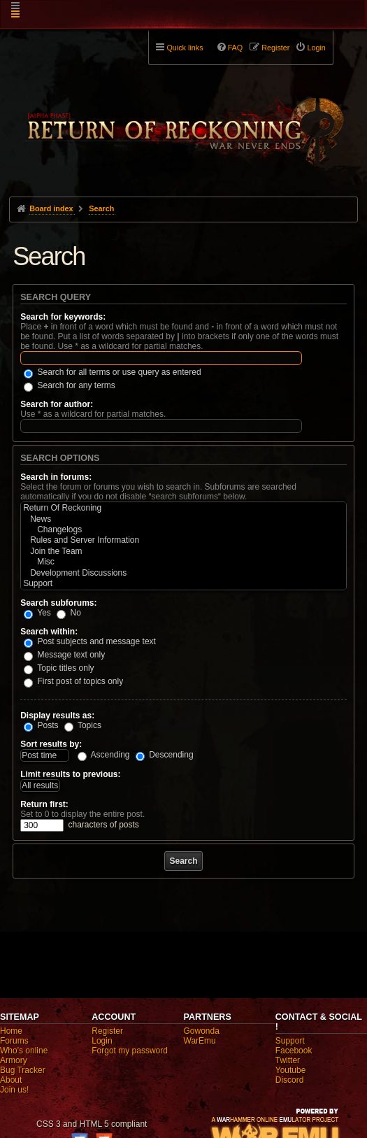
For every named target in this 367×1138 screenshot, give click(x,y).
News (183, 519)
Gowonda (202, 1031)
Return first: (44, 804)
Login (102, 1041)
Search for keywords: (63, 317)
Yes (37, 613)
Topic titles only (59, 668)
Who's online (24, 1050)
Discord (289, 1080)
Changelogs (183, 530)
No (69, 613)
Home (11, 1031)
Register (107, 1031)
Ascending (104, 755)
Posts (41, 725)
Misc (183, 562)
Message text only (64, 655)
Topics (82, 725)
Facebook (293, 1050)
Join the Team (183, 551)
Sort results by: (51, 744)
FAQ (235, 47)
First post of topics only (73, 681)
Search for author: (56, 404)
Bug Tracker (22, 1070)
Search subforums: (58, 603)
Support (183, 583)
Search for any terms (69, 385)
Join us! (14, 1090)
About (11, 1080)
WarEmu (200, 1041)
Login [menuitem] (316, 47)
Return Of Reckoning (183, 508)
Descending (165, 755)
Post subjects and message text (90, 641)
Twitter (287, 1060)
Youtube (290, 1070)
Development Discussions (183, 573)
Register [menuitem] (275, 47)
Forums (14, 1041)
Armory (13, 1060)
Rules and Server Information (183, 540)
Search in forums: (56, 477)
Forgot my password (130, 1050)
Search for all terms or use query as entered (112, 372)
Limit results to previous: (70, 774)
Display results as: (57, 715)
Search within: (49, 631)
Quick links (184, 47)
